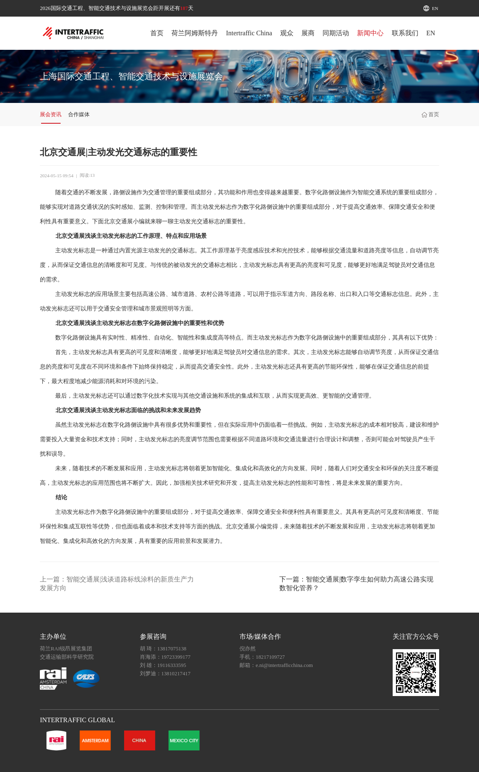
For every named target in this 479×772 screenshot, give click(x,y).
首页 (157, 33)
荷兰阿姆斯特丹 (194, 33)
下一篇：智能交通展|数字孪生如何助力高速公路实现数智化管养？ (356, 583)
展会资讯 (50, 114)
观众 (286, 33)
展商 (308, 33)
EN (435, 8)
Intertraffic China (249, 33)
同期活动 (336, 33)
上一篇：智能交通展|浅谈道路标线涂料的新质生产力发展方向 (117, 583)
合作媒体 (79, 114)
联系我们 (405, 33)
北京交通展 (118, 221)
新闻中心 (370, 33)
